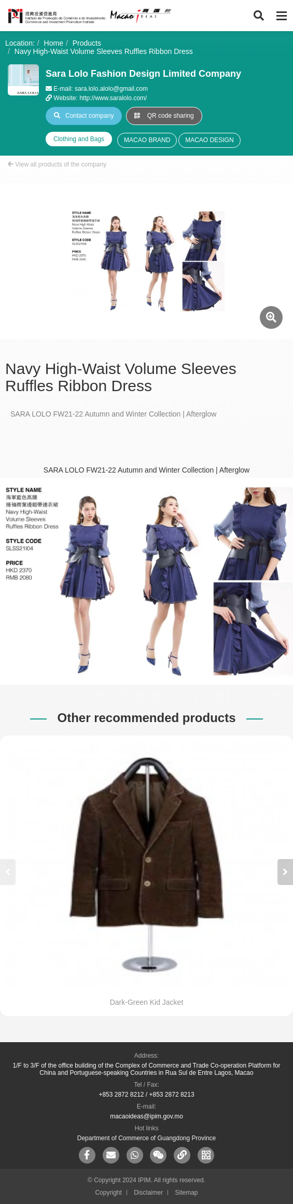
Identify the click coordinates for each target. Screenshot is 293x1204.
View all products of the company (57, 164)
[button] (285, 872)
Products (87, 43)
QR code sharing (163, 115)
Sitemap (186, 1192)
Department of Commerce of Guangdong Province (146, 1138)
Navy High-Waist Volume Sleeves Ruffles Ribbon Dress (104, 51)
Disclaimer (148, 1192)
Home (53, 43)
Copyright (108, 1192)
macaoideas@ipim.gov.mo (146, 1116)
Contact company (84, 115)
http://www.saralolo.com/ (113, 98)
